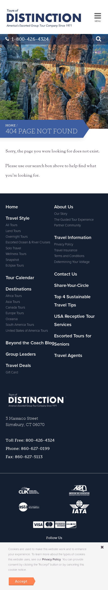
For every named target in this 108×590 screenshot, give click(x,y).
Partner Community (67, 225)
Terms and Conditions (69, 256)
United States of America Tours (27, 331)
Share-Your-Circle (71, 285)
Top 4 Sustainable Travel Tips (72, 301)
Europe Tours (15, 313)
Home (10, 125)
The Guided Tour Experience (74, 220)
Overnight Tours (17, 237)
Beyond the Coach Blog (30, 343)
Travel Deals (18, 365)
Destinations (19, 289)
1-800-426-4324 (27, 39)
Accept (21, 581)
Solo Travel (13, 248)
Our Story (60, 214)
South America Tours (20, 325)
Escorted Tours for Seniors (72, 340)
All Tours (11, 225)
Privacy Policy (63, 244)
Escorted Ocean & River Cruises (28, 242)
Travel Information (72, 237)
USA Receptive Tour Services (74, 320)
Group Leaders (21, 354)
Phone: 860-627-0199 (28, 448)
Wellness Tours (16, 254)
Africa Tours (14, 296)
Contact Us (65, 274)
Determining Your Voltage (72, 262)
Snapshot (12, 260)
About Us (63, 207)
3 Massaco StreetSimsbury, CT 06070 (25, 421)
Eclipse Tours (15, 265)
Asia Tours (13, 302)
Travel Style (18, 218)
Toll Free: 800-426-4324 (30, 440)
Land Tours (13, 231)
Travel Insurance (65, 250)
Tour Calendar (20, 277)
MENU (98, 21)
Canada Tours (15, 307)
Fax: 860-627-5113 (24, 456)
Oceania (12, 319)
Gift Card (12, 372)
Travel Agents (68, 355)
